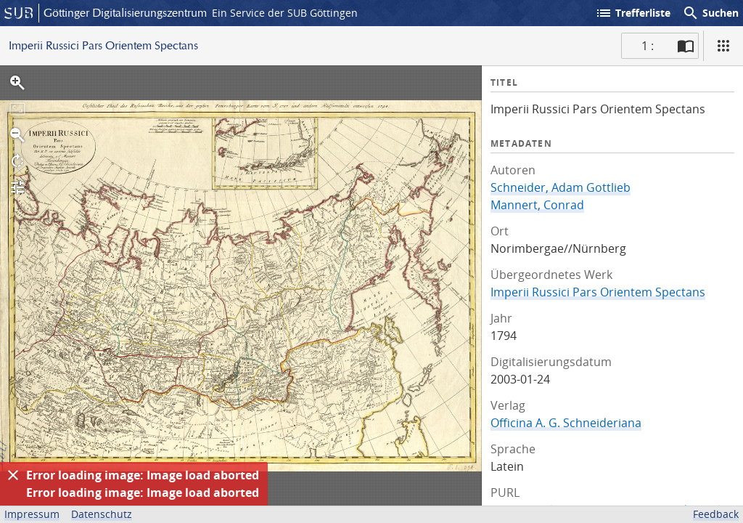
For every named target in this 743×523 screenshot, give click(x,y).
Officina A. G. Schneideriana (565, 423)
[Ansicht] (723, 46)
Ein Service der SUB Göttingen (285, 13)
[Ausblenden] (13, 475)
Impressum (31, 514)
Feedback (716, 514)
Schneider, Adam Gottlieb (560, 187)
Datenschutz (101, 514)
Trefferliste (632, 13)
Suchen (710, 13)
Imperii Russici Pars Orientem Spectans (597, 292)
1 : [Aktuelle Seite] (647, 46)
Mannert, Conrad (537, 205)
